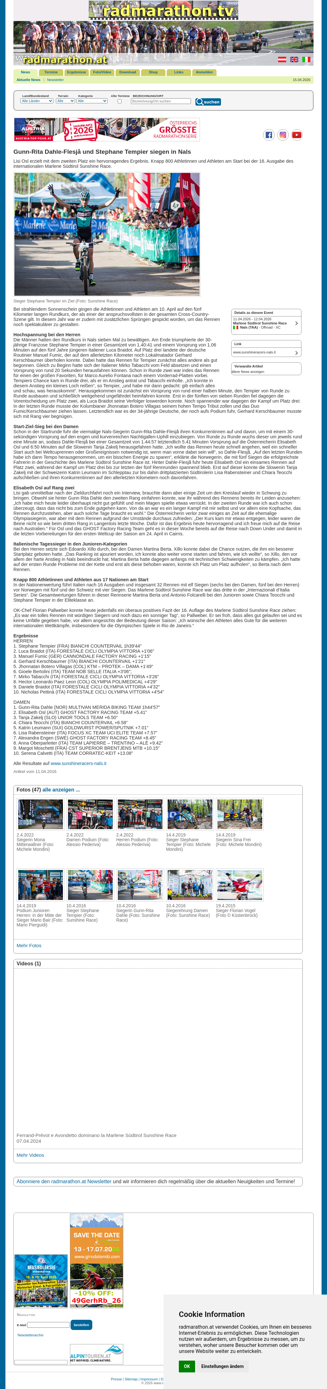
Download (127, 72)
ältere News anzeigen (248, 372)
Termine (51, 72)
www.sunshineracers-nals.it (78, 763)
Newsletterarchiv (30, 1335)
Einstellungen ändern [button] (223, 1366)
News (25, 72)
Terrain (63, 96)
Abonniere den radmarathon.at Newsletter (64, 1181)
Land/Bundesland (35, 96)
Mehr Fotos (29, 945)
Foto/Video (102, 72)
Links (179, 72)
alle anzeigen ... (61, 789)
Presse (116, 1379)
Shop (153, 72)
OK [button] (187, 1366)
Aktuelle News (29, 80)
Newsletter (55, 80)
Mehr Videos (30, 1155)
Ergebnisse (76, 72)
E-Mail (21, 1325)
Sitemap (131, 1379)
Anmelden (204, 72)
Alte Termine (120, 96)
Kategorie (85, 96)
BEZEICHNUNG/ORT (148, 96)
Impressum (149, 1379)
